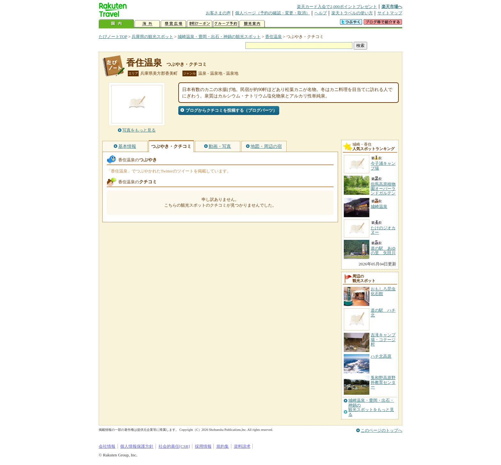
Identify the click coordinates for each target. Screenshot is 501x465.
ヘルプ (320, 13)
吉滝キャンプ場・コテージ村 (383, 339)
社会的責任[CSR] (174, 446)
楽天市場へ (392, 6)
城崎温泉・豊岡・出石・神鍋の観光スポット (219, 36)
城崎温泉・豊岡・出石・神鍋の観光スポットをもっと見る (371, 407)
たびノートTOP (113, 36)
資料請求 (242, 446)
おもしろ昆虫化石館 (383, 291)
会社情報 (107, 446)
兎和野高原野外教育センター (383, 382)
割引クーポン (199, 23)
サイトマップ (389, 13)
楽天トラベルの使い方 (352, 13)
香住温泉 (273, 36)
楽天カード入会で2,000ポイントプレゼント (337, 6)
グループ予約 (226, 23)
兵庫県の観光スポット (152, 36)
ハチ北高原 (381, 356)
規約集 (222, 446)
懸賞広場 (173, 23)
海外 (147, 23)
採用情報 (203, 446)
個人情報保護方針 (136, 446)
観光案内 (252, 23)
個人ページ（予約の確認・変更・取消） (272, 13)
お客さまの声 (218, 13)
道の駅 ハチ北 (383, 312)
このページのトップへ (381, 430)
